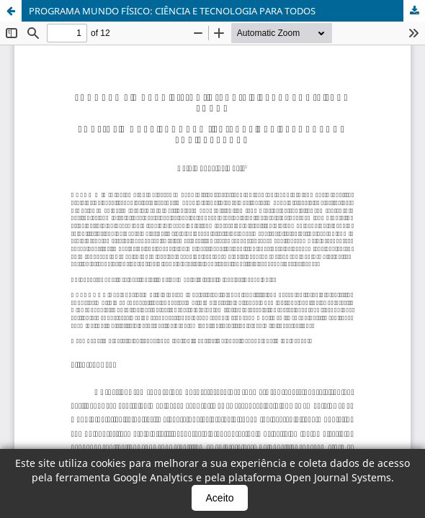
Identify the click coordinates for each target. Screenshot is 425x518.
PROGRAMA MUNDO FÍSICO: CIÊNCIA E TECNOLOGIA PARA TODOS (172, 10)
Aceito (220, 498)
